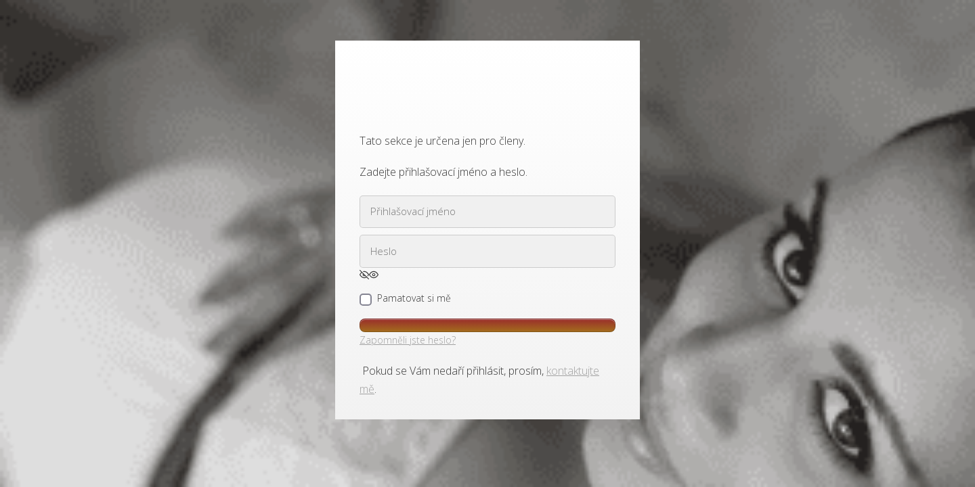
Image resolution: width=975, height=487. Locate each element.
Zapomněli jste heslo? (408, 339)
